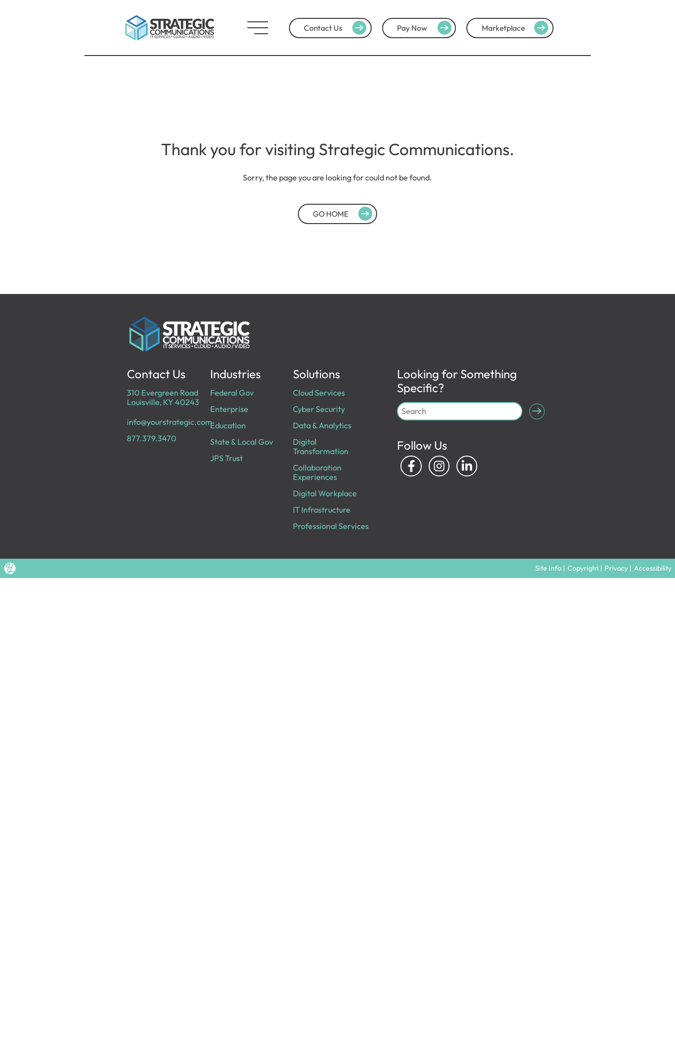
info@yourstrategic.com (169, 422)
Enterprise (229, 409)
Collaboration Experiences (317, 472)
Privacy (616, 568)
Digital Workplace (325, 493)
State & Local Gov (241, 442)
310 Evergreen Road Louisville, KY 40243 (163, 397)
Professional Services (331, 526)
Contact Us (336, 28)
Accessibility (653, 568)
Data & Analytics (322, 425)
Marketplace (517, 28)
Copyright (583, 568)
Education (228, 425)
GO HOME (344, 214)
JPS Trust (226, 458)
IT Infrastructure (321, 510)
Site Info (548, 568)
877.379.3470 (151, 438)
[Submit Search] (537, 411)
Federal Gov (232, 393)
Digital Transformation (320, 446)
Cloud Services (319, 393)
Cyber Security (319, 409)
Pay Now (425, 28)
